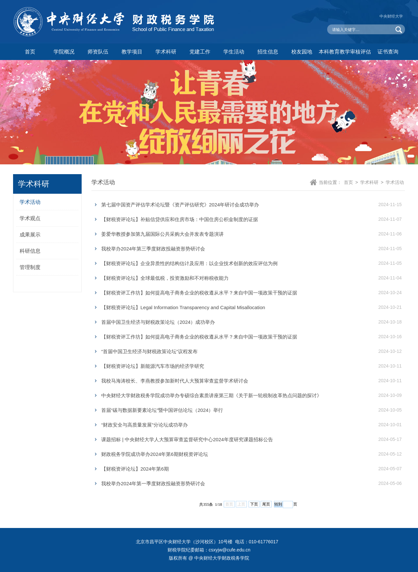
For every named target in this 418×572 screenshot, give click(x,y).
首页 (30, 51)
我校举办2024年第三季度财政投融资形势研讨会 (153, 248)
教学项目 (131, 51)
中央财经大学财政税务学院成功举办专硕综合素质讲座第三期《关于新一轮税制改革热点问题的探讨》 (211, 395)
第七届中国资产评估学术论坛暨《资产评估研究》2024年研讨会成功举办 (180, 204)
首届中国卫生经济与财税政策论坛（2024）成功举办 (158, 322)
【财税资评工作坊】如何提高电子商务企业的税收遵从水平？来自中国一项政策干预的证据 (199, 292)
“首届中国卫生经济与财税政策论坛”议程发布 (149, 351)
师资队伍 (98, 51)
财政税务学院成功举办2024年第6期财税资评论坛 (154, 454)
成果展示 (30, 234)
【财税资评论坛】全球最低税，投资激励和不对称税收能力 (165, 278)
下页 (254, 504)
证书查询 (388, 51)
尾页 (266, 504)
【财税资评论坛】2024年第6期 (135, 469)
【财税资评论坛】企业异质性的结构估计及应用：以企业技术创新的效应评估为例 (189, 263)
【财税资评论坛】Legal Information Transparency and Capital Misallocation (183, 307)
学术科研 (165, 51)
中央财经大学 (391, 16)
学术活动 (30, 202)
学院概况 (64, 51)
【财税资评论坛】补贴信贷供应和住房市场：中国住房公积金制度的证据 (179, 219)
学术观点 (30, 218)
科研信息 (30, 251)
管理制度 (30, 267)
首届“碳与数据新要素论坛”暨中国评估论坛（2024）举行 (162, 410)
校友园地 (301, 51)
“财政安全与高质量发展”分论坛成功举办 (144, 425)
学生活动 (233, 51)
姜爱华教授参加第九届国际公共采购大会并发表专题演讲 (162, 234)
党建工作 (199, 51)
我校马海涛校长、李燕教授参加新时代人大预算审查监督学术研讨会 (174, 381)
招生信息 (267, 51)
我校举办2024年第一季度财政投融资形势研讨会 (153, 483)
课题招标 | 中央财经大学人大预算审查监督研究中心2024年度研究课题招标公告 (187, 439)
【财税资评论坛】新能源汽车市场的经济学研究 (152, 366)
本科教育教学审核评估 (345, 51)
